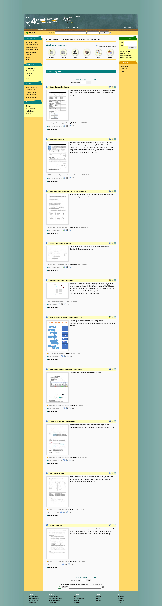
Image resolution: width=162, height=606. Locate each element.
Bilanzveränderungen (57, 473)
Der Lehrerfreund (79, 598)
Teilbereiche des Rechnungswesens (62, 421)
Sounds (28, 57)
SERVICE (29, 83)
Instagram (99, 600)
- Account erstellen (125, 51)
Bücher (110, 57)
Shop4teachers (31, 87)
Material (63, 57)
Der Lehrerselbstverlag (55, 598)
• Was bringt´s (124, 66)
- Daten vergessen (125, 53)
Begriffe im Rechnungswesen (60, 243)
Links (98, 57)
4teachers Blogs (31, 92)
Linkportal (29, 73)
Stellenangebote (31, 97)
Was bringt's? (30, 108)
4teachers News (34, 600)
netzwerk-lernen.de (54, 600)
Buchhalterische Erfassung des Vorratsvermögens (68, 191)
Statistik (28, 113)
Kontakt (28, 106)
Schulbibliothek (31, 71)
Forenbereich (30, 68)
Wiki (27, 78)
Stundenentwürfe (31, 42)
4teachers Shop (33, 596)
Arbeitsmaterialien (32, 45)
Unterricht (56, 39)
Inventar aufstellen (56, 525)
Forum (75, 57)
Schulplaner (32, 602)
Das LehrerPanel (53, 596)
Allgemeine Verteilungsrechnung (61, 280)
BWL (88, 39)
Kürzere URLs (30, 90)
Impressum (121, 596)
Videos (28, 60)
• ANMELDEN (124, 69)
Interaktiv (29, 55)
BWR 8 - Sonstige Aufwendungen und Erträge (66, 317)
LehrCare (76, 600)
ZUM (75, 596)
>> (94, 80)
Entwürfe (51, 57)
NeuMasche (77, 602)
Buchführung (95, 39)
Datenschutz (121, 600)
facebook (98, 596)
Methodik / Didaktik (32, 50)
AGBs (119, 602)
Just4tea (28, 76)
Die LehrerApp (53, 602)
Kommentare (52, 129)
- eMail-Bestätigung (125, 55)
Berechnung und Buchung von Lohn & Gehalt (66, 369)
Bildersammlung (31, 52)
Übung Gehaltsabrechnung (59, 87)
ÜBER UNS (30, 102)
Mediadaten (30, 111)
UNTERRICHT (31, 38)
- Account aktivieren (126, 57)
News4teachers (31, 95)
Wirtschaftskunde (79, 39)
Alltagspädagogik (31, 47)
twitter (98, 598)
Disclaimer (121, 598)
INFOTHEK (30, 65)
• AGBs (122, 71)
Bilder (87, 57)
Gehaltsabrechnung (57, 139)
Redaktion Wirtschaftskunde (107, 46)
